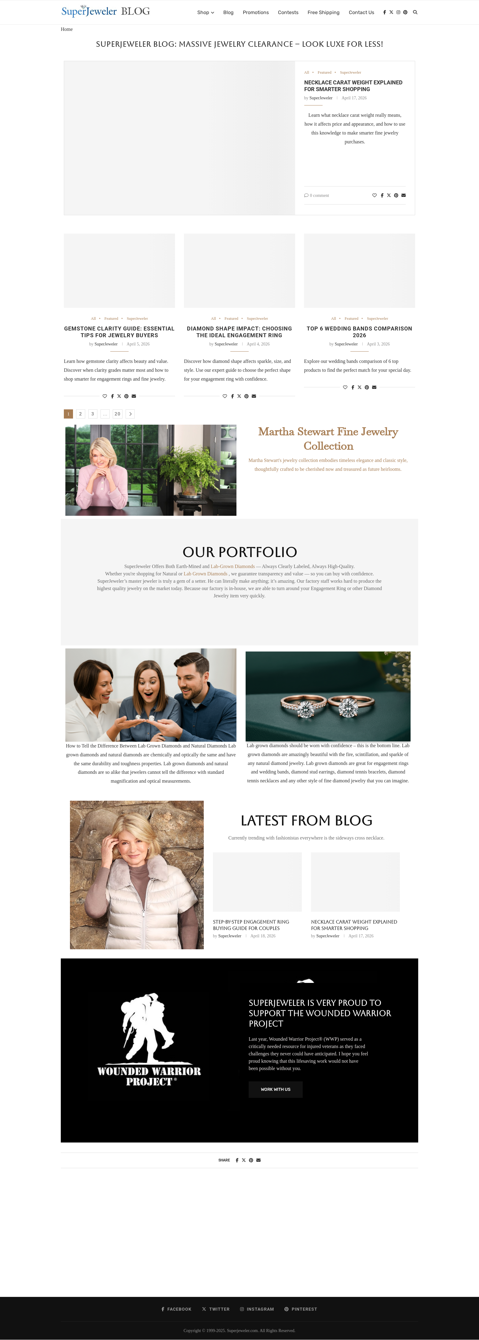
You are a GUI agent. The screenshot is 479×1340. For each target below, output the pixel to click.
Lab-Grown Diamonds (233, 566)
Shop (203, 12)
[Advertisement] (239, 1239)
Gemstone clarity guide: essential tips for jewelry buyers (119, 331)
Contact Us (361, 12)
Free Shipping (324, 12)
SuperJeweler (351, 72)
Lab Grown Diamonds (206, 573)
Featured (324, 72)
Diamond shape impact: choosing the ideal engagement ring (239, 331)
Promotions (256, 12)
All (306, 72)
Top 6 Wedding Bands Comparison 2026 (359, 331)
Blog (228, 12)
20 (118, 414)
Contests (288, 12)
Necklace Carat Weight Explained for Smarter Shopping (353, 85)
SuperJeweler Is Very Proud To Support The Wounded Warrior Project (320, 1013)
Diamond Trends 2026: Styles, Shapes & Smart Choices (348, 925)
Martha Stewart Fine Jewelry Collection (328, 438)
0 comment (316, 195)
